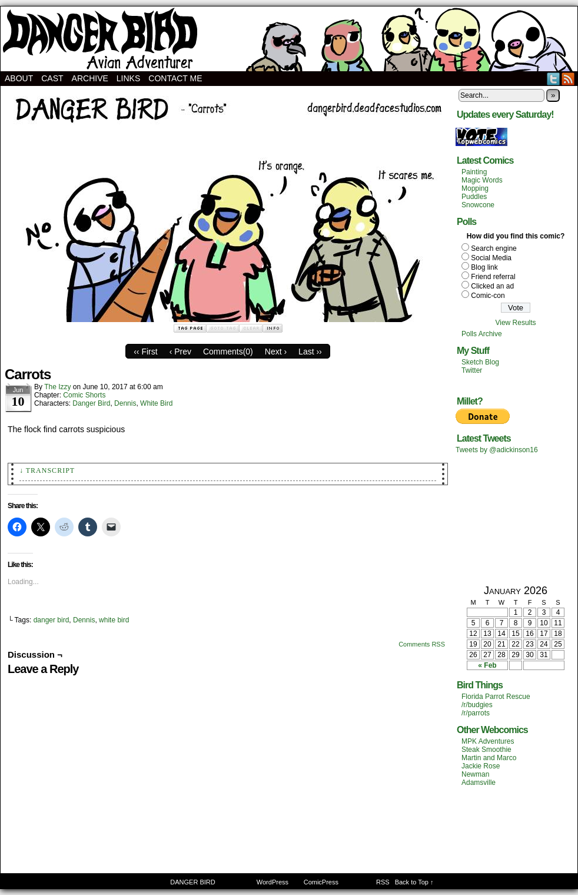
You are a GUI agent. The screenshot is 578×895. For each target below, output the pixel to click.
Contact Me (175, 78)
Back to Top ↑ (414, 882)
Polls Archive (481, 334)
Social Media (491, 258)
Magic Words (482, 180)
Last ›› (310, 351)
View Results (515, 323)
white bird (114, 620)
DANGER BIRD (289, 38)
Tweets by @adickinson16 (497, 450)
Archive (90, 78)
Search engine (493, 248)
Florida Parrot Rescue (495, 696)
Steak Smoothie (486, 749)
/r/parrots (475, 713)
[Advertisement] (516, 519)
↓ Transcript (47, 470)
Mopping (475, 188)
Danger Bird (91, 403)
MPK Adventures (487, 741)
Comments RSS (421, 644)
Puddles (474, 197)
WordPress (272, 882)
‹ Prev (180, 351)
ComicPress (321, 882)
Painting (474, 172)
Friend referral (493, 277)
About (19, 78)
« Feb (487, 665)
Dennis (125, 403)
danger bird (51, 620)
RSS (568, 78)
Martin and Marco (488, 758)
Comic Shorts (84, 395)
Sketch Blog (480, 362)
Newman (475, 774)
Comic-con (487, 295)
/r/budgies (477, 705)
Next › (276, 351)
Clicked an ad (492, 286)
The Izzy (57, 387)
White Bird (156, 403)
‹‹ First (145, 351)
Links (128, 78)
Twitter (553, 78)
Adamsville (478, 782)
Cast (52, 78)
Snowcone (477, 205)
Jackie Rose (480, 766)
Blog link (484, 267)
